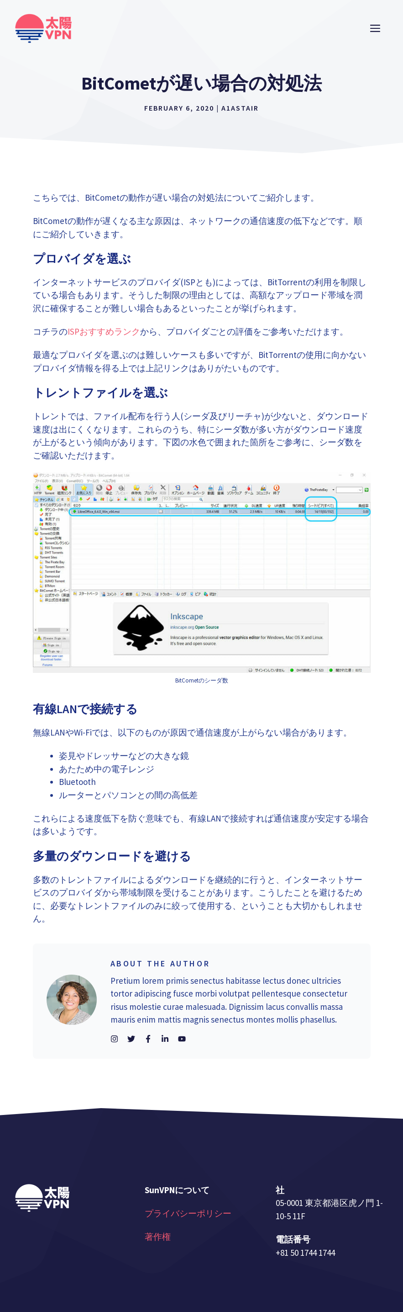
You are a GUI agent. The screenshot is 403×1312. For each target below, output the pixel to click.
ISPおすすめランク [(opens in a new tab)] (104, 331)
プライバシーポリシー (188, 1213)
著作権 (158, 1236)
